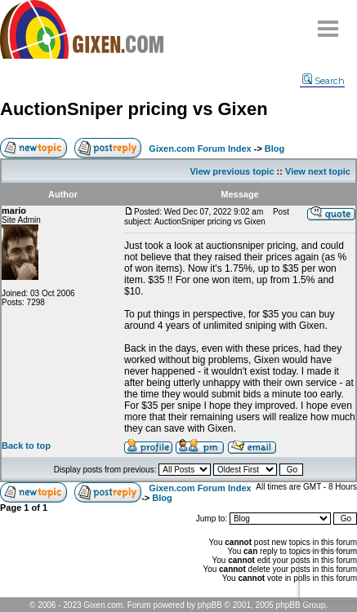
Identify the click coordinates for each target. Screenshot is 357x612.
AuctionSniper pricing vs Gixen (134, 109)
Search (323, 80)
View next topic (317, 171)
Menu (328, 22)
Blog (274, 148)
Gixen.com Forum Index (200, 148)
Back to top (26, 445)
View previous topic (232, 171)
